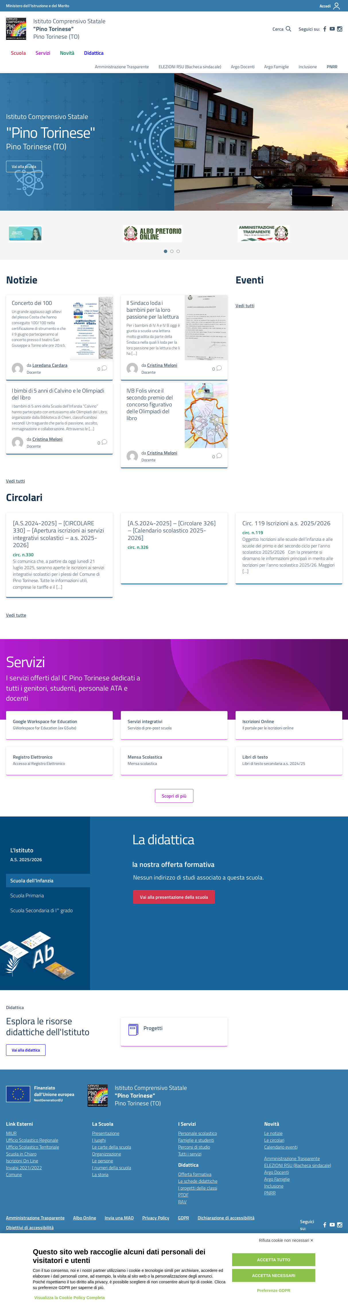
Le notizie (273, 1133)
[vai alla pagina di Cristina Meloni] (162, 365)
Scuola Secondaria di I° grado (41, 910)
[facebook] (324, 29)
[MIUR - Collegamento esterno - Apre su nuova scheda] (37, 6)
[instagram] (339, 29)
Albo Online (84, 1217)
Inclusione (308, 66)
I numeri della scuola (111, 1167)
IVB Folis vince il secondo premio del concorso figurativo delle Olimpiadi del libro (150, 404)
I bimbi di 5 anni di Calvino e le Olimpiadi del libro (58, 394)
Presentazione (105, 1133)
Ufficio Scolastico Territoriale (32, 1146)
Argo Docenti (242, 66)
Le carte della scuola (111, 1146)
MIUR (11, 1133)
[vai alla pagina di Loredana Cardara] (49, 365)
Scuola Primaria (27, 895)
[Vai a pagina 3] (178, 251)
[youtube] (332, 29)
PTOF (183, 1194)
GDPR (183, 1217)
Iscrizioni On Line (22, 1160)
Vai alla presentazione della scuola (174, 897)
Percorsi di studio (194, 1146)
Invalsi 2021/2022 (24, 1167)
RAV (182, 1201)
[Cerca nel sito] (282, 29)
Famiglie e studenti (196, 1140)
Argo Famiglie (276, 66)
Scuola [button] (18, 53)
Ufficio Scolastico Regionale (32, 1140)
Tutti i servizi (189, 1153)
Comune (14, 1174)
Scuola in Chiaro (21, 1153)
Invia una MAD (119, 1217)
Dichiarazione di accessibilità (226, 1217)
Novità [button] (67, 53)
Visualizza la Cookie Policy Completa (69, 1297)
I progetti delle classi (197, 1187)
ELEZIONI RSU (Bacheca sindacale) (190, 66)
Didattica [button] (94, 53)
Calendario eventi (281, 1146)
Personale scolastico (197, 1133)
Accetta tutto (273, 1260)
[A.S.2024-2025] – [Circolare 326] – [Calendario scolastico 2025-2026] (172, 530)
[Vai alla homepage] (16, 29)
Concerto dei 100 (32, 302)
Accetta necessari (273, 1275)
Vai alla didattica (26, 1050)
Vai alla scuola (24, 166)
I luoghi (99, 1140)
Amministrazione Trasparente (122, 66)
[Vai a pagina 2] (172, 251)
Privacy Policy (155, 1217)
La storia (100, 1174)
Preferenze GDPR (273, 1290)
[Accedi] (330, 6)
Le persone (102, 1160)
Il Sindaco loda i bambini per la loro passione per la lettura (153, 309)
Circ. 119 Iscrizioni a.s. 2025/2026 (286, 523)
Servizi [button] (43, 53)
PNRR (332, 66)
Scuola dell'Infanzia (31, 880)
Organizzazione (106, 1153)
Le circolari (274, 1140)
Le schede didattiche (197, 1181)
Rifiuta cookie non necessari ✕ (286, 1240)
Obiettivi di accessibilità (30, 1227)
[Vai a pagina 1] (165, 251)
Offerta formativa (194, 1174)
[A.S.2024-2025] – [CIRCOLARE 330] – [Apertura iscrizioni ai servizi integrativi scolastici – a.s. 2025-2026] (58, 534)
